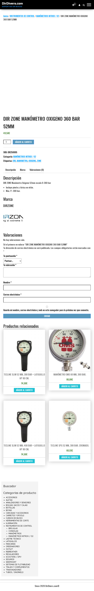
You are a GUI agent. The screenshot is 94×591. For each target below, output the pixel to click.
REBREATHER (11, 552)
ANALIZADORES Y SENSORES (18, 502)
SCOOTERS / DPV (13, 557)
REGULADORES (12, 554)
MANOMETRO (22, 160)
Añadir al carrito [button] (24, 390)
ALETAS (9, 500)
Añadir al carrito (23, 142)
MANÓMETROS (15, 533)
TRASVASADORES (13, 570)
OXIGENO (32, 160)
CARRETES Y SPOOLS (15, 515)
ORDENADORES (13, 546)
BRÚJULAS (13, 528)
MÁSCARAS (10, 544)
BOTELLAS (10, 508)
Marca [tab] (22, 169)
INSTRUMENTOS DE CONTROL (22, 16)
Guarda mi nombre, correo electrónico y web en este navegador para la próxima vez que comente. (46, 310)
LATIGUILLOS (11, 541)
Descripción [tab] (10, 169)
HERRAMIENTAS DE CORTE (17, 520)
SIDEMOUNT (11, 562)
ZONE (39, 160)
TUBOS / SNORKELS (14, 572)
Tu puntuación (10, 256)
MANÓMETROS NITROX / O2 (47, 16)
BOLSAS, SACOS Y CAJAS (16, 505)
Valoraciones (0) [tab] (37, 169)
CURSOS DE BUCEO (14, 518)
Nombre (7, 282)
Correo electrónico (12, 294)
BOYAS (9, 510)
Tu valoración (9, 265)
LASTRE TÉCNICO (13, 539)
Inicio (5, 16)
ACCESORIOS (11, 497)
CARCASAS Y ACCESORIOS (17, 513)
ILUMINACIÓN (11, 523)
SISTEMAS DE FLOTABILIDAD (18, 564)
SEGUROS (10, 559)
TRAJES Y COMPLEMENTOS (17, 567)
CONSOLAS (13, 531)
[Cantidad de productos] (7, 142)
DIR (14, 160)
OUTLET (9, 549)
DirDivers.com (12, 3)
